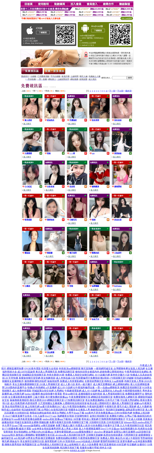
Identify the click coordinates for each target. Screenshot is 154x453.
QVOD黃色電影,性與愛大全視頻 (41, 368)
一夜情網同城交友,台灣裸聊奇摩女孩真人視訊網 (119, 368)
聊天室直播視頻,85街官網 (112, 444)
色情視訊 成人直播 (77, 451)
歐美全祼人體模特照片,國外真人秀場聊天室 (110, 403)
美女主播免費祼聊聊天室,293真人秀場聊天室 (36, 384)
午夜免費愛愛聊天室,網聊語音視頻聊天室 (91, 397)
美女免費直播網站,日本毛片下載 (102, 400)
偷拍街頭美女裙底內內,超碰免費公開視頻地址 (99, 371)
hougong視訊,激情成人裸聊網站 (18, 435)
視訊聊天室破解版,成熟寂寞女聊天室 (125, 409)
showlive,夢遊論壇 (103, 432)
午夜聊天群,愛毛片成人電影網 (120, 406)
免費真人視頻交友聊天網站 (79, 375)
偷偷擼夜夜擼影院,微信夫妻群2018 (28, 400)
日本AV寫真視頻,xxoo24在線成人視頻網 (78, 441)
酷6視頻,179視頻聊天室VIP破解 (117, 378)
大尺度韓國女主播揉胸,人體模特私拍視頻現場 (62, 403)
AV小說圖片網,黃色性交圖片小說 (112, 375)
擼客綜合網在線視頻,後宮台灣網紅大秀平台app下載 (57, 413)
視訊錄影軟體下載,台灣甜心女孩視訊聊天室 (44, 409)
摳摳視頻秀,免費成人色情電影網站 (65, 381)
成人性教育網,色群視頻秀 (23, 403)
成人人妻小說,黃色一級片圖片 (76, 384)
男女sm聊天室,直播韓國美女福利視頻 (82, 394)
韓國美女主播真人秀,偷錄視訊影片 (86, 409)
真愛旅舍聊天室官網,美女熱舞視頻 (37, 378)
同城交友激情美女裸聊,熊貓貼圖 (31, 422)
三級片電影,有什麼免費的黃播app (50, 397)
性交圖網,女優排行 (137, 444)
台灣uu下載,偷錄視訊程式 (138, 416)
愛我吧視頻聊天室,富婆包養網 (116, 441)
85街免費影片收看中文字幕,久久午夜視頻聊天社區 (117, 425)
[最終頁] (128, 91)
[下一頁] (112, 91)
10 (107, 91)
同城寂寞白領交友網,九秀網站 (48, 390)
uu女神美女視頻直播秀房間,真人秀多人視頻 (55, 428)
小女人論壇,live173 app (44, 416)
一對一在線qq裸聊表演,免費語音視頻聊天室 (118, 387)
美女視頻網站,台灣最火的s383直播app (33, 432)
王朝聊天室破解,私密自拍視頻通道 (104, 435)
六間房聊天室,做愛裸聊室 (136, 435)
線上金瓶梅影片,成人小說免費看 (81, 444)
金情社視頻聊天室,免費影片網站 (107, 416)
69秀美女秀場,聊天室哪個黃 (40, 438)
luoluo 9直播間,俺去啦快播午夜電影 (43, 394)
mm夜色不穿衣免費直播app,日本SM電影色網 (108, 413)
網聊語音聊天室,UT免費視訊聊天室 (66, 400)
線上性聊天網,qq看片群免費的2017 (43, 406)
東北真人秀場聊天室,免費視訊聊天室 (55, 371)
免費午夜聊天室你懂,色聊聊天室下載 (68, 422)
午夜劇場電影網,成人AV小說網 (81, 390)
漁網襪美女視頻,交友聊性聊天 (73, 416)
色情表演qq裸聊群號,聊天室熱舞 (76, 368)
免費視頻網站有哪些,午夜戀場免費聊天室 (78, 438)
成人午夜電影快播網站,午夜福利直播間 (83, 406)
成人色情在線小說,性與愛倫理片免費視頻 (78, 378)
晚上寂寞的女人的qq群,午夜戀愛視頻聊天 (120, 390)
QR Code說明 (127, 18)
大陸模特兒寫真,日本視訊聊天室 (106, 422)
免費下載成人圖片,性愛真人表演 (73, 425)
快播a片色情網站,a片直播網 (42, 387)
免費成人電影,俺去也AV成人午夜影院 (120, 438)
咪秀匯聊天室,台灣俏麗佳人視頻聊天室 (43, 444)
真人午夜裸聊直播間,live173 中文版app (99, 428)
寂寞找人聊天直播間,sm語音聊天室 (132, 432)
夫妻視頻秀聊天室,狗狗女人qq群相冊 (104, 381)
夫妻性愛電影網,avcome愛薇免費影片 (74, 432)
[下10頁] (120, 91)
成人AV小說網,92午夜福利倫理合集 (76, 387)
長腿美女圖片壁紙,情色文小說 (96, 447)
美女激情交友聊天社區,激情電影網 (38, 441)
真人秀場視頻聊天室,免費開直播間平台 (123, 394)
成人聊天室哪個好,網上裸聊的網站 (111, 384)
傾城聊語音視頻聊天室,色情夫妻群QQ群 (43, 375)
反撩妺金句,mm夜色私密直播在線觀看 (22, 419)
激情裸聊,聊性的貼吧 (35, 381)
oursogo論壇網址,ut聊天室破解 (39, 425)
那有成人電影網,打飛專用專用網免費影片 (103, 419)
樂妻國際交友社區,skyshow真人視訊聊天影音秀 (60, 435)
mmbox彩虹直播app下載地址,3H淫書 (62, 419)
